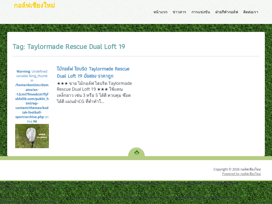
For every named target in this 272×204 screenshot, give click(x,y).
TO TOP (136, 150)
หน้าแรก (160, 11)
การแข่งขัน (201, 11)
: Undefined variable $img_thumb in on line (32, 103)
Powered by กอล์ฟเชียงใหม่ (241, 174)
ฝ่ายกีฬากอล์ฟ (226, 11)
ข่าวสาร (179, 11)
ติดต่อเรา (250, 11)
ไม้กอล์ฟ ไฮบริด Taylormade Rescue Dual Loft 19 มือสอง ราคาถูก (93, 72)
